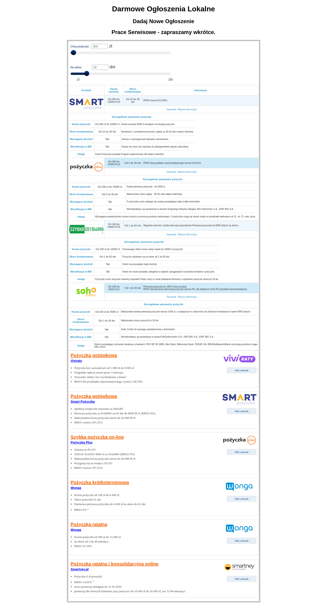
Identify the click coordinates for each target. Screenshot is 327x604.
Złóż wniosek (241, 370)
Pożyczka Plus (82, 442)
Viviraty (76, 361)
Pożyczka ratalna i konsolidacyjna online (115, 563)
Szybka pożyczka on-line (97, 437)
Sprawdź (171, 109)
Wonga (76, 488)
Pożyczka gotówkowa (94, 355)
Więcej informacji (187, 109)
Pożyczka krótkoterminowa (100, 482)
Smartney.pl (80, 569)
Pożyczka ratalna (89, 524)
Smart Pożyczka (83, 401)
